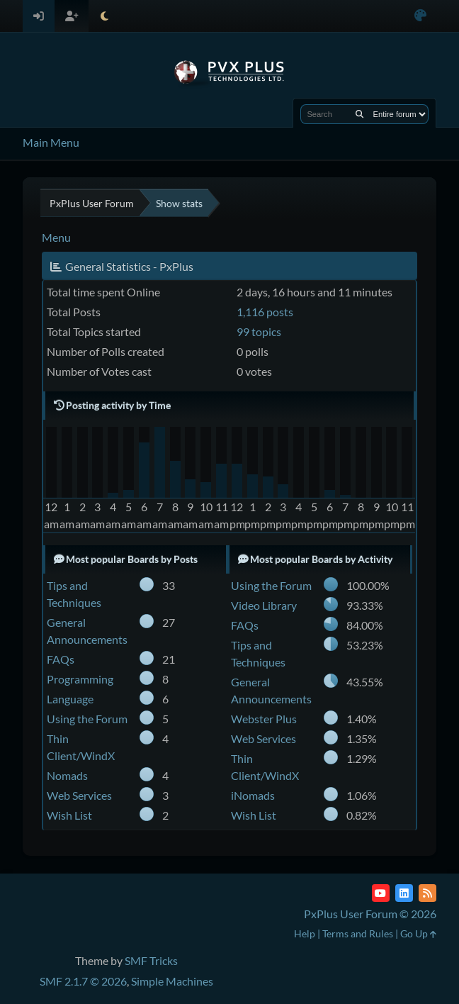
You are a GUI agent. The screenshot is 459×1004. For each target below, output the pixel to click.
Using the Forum (87, 718)
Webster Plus (264, 718)
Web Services (79, 795)
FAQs (60, 659)
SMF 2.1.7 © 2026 (83, 981)
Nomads (67, 775)
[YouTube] (381, 893)
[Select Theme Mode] (104, 16)
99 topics (259, 331)
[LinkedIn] (404, 893)
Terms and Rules (357, 933)
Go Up (418, 933)
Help (304, 933)
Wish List (69, 815)
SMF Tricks (151, 960)
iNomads (253, 795)
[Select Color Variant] (420, 16)
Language (70, 698)
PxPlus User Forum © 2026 (370, 913)
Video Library (264, 605)
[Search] (359, 114)
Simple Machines (172, 981)
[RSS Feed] (427, 893)
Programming (80, 679)
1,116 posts (265, 311)
